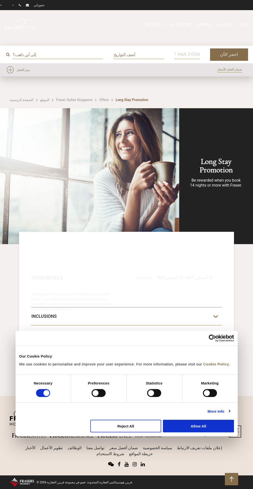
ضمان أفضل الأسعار (229, 69)
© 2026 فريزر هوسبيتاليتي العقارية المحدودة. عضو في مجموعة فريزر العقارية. (85, 482)
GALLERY (225, 24)
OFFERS (203, 24)
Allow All (198, 426)
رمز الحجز (23, 70)
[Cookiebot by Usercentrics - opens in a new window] (212, 338)
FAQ (244, 24)
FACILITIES (180, 24)
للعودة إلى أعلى (232, 479)
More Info (216, 411)
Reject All (125, 426)
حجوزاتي (39, 5)
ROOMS (152, 24)
